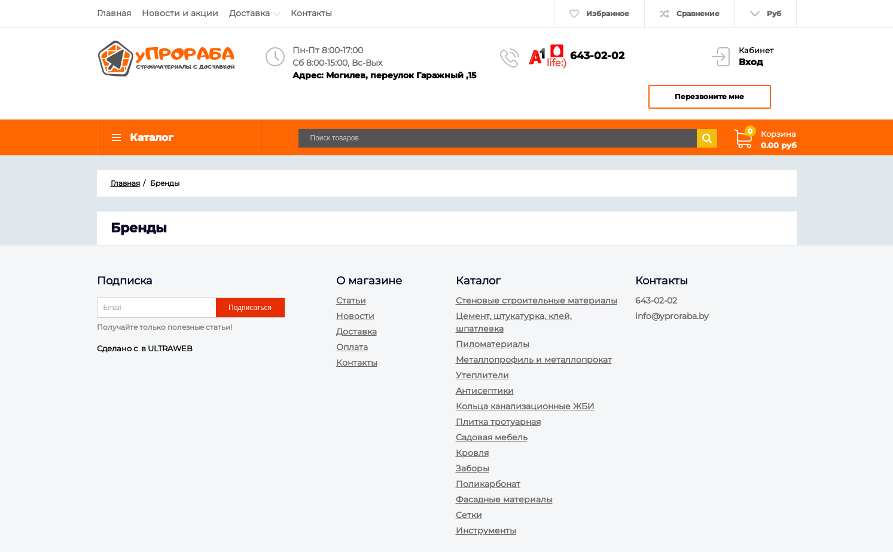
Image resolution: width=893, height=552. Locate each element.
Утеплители (482, 375)
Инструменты (486, 530)
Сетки (469, 515)
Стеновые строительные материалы (536, 300)
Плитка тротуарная (498, 421)
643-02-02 (597, 56)
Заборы (472, 468)
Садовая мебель (492, 437)
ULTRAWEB (170, 348)
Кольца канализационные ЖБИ (525, 406)
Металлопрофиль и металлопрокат (534, 359)
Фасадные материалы (504, 499)
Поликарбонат (488, 484)
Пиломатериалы (492, 344)
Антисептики (485, 390)
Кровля (472, 452)
